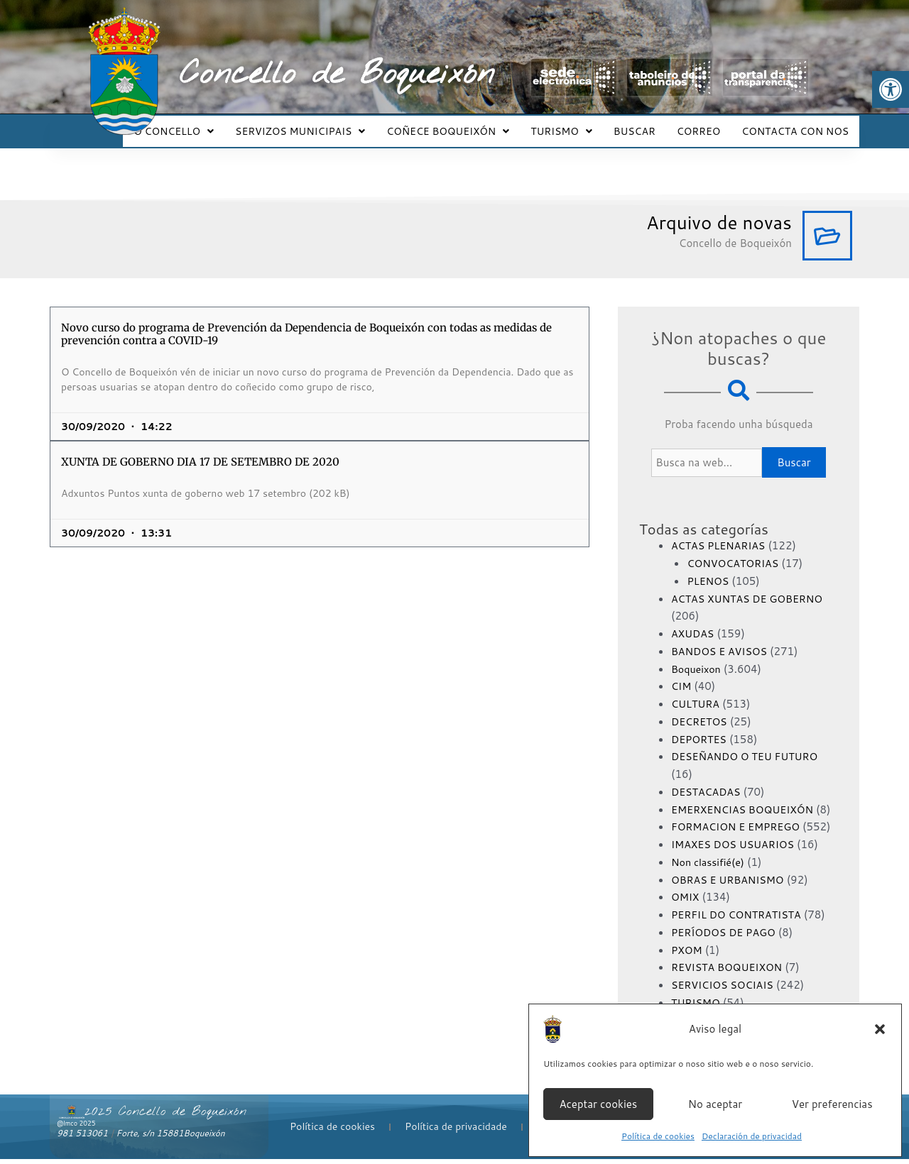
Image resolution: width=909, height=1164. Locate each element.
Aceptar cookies (598, 1104)
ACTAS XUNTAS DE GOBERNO (751, 585)
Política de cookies (658, 1136)
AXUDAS (694, 620)
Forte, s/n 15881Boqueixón (170, 1138)
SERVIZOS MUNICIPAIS (323, 125)
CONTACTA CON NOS (797, 125)
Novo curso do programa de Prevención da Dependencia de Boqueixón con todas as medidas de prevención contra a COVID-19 (306, 321)
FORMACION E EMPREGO (739, 831)
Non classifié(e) (710, 867)
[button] (890, 89)
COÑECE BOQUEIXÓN (466, 125)
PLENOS (709, 568)
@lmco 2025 (76, 1128)
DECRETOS (700, 708)
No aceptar (715, 1104)
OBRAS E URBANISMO (730, 884)
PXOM (687, 954)
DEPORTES (700, 726)
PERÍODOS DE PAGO (726, 937)
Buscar (794, 449)
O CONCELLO (201, 125)
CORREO (704, 125)
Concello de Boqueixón (337, 74)
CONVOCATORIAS (735, 550)
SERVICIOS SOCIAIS (725, 989)
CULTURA (696, 690)
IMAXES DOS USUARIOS (735, 849)
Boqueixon (697, 656)
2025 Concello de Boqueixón (165, 1116)
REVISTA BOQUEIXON (729, 972)
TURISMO (576, 125)
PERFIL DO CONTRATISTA (739, 919)
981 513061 (82, 1138)
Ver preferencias (832, 1104)
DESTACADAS (707, 779)
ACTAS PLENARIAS (721, 532)
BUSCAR (645, 125)
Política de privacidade (456, 1131)
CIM (681, 673)
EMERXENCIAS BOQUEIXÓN (746, 796)
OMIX (686, 901)
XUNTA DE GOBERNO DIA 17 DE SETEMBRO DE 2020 (200, 449)
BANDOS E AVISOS (721, 638)
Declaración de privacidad (752, 1136)
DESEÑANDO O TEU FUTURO (748, 743)
